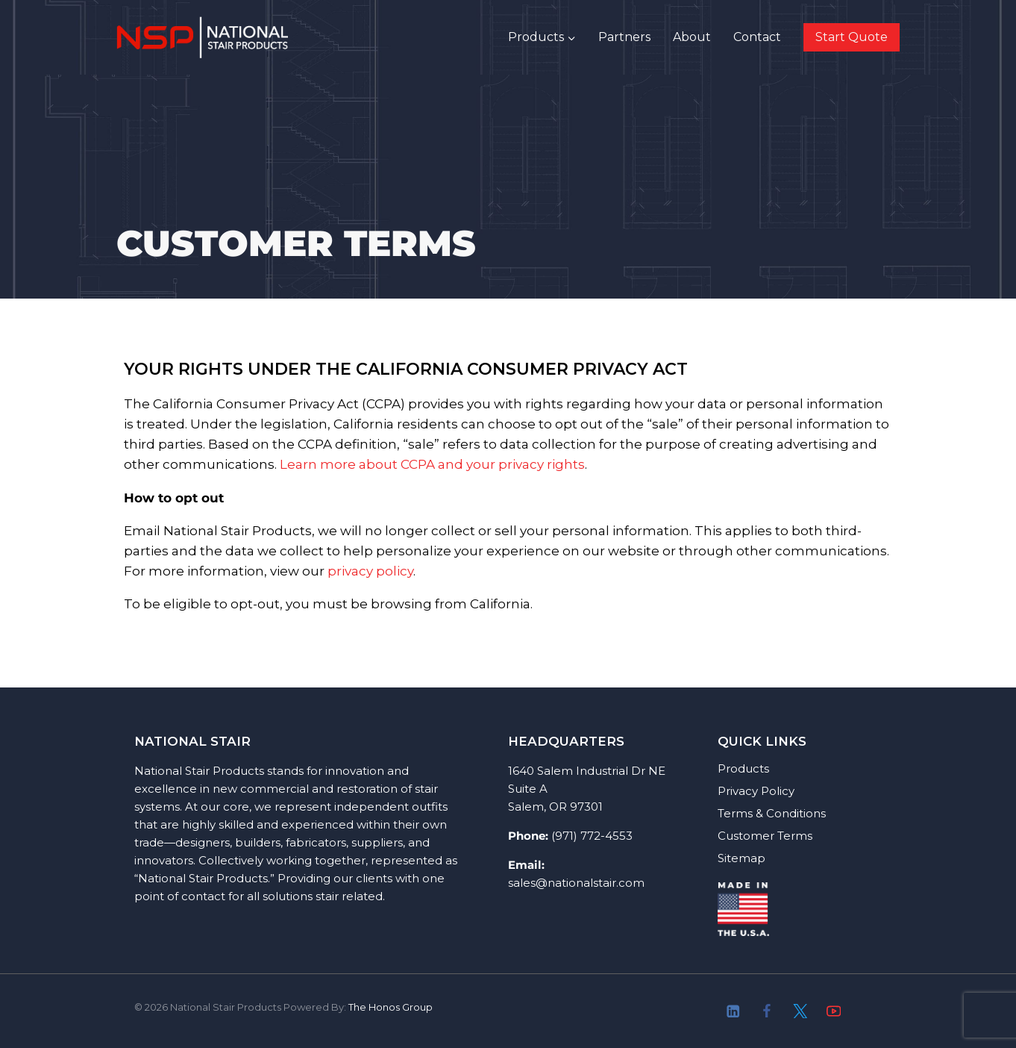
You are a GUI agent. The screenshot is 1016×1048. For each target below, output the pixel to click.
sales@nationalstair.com (576, 883)
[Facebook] (766, 1011)
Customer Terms (765, 836)
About (692, 37)
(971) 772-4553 (592, 836)
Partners (624, 37)
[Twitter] (800, 1011)
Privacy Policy (756, 791)
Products (743, 768)
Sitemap (741, 858)
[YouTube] (833, 1011)
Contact (757, 37)
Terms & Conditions (772, 813)
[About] (867, 1011)
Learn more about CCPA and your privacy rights (432, 464)
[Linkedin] (733, 1011)
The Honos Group (390, 1007)
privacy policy (370, 571)
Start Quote (851, 37)
